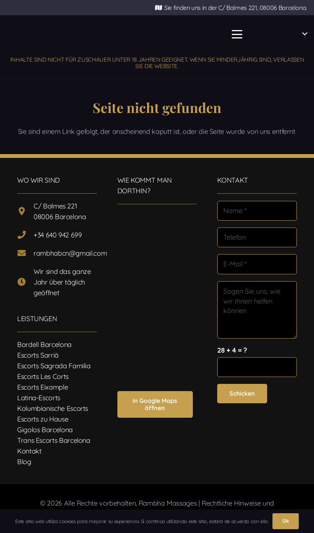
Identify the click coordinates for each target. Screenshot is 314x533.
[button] (237, 34)
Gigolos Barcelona (45, 429)
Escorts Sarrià (38, 355)
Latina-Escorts (38, 397)
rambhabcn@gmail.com (70, 253)
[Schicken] (242, 393)
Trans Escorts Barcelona (53, 440)
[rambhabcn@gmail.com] (25, 253)
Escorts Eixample (42, 387)
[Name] (257, 211)
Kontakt (29, 451)
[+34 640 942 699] (25, 235)
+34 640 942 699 (58, 235)
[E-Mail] (257, 264)
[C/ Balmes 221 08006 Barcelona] (25, 211)
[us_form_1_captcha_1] (257, 367)
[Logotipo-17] (121, 34)
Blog (24, 461)
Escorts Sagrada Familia (54, 365)
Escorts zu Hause (42, 419)
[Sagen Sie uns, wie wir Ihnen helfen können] (257, 310)
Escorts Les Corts (43, 376)
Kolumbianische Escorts (52, 408)
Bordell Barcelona (44, 344)
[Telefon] (257, 237)
